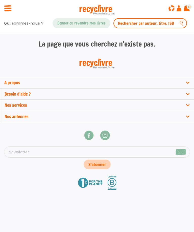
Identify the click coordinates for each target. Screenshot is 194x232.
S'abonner (97, 164)
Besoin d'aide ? (97, 94)
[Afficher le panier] (186, 9)
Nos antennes (97, 116)
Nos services (97, 105)
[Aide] (171, 8)
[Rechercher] (181, 23)
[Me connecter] (179, 8)
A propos (97, 82)
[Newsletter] (97, 152)
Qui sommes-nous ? (23, 23)
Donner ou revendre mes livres (81, 23)
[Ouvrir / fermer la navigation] (7, 8)
